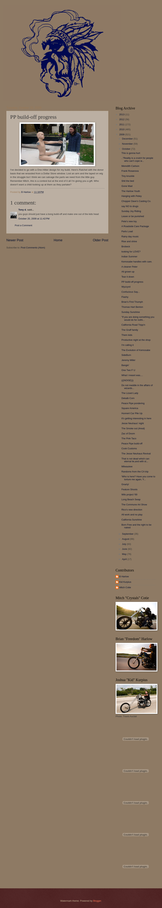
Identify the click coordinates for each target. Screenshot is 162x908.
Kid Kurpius (125, 582)
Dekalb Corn (128, 398)
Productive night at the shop (136, 340)
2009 (122, 134)
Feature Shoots (129, 489)
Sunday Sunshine (130, 312)
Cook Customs (129, 448)
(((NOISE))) (127, 380)
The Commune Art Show (134, 504)
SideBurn (126, 355)
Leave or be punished (132, 216)
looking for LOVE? (131, 251)
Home (58, 240)
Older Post (100, 240)
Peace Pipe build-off (131, 443)
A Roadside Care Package (135, 226)
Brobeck (125, 246)
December (127, 138)
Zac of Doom (128, 433)
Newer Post (14, 240)
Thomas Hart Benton (132, 307)
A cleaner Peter (129, 266)
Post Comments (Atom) (33, 247)
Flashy (124, 297)
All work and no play (131, 514)
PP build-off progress (132, 281)
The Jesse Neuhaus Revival (136, 453)
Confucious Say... (130, 291)
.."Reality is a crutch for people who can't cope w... (137, 159)
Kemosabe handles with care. (136, 261)
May (124, 554)
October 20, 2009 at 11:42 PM (34, 218)
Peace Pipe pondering (133, 403)
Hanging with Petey (131, 196)
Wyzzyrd (125, 286)
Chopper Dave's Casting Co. (136, 201)
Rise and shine (129, 241)
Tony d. (22, 209)
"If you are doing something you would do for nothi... (137, 318)
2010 (122, 129)
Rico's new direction (131, 509)
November (127, 143)
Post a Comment (23, 225)
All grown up (127, 271)
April (124, 559)
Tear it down (127, 276)
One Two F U (128, 370)
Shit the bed (127, 181)
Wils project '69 (129, 494)
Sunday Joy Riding (131, 211)
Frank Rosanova (130, 171)
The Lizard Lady (129, 393)
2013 (122, 114)
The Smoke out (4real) (133, 428)
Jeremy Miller (128, 360)
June (125, 549)
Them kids (126, 335)
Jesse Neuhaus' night (132, 423)
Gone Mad (126, 186)
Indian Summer (129, 256)
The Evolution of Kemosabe (135, 350)
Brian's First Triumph (132, 301)
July (124, 544)
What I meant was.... (132, 375)
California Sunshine (131, 519)
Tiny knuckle (127, 176)
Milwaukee (127, 466)
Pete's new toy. (129, 221)
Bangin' (125, 365)
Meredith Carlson (130, 166)
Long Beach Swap (131, 499)
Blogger (97, 900)
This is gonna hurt (130, 153)
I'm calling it (127, 345)
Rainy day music (130, 236)
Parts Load (127, 231)
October (126, 149)
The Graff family (129, 330)
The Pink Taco (128, 438)
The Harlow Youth (130, 191)
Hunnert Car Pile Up (131, 413)
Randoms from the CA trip (134, 471)
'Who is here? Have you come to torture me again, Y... (138, 478)
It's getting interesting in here (136, 418)
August (126, 539)
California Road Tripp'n (133, 324)
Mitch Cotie (125, 587)
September (128, 533)
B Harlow (124, 576)
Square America (129, 408)
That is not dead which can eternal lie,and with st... (135, 460)
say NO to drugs (129, 206)
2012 (122, 119)
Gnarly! (125, 484)
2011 (122, 124)
